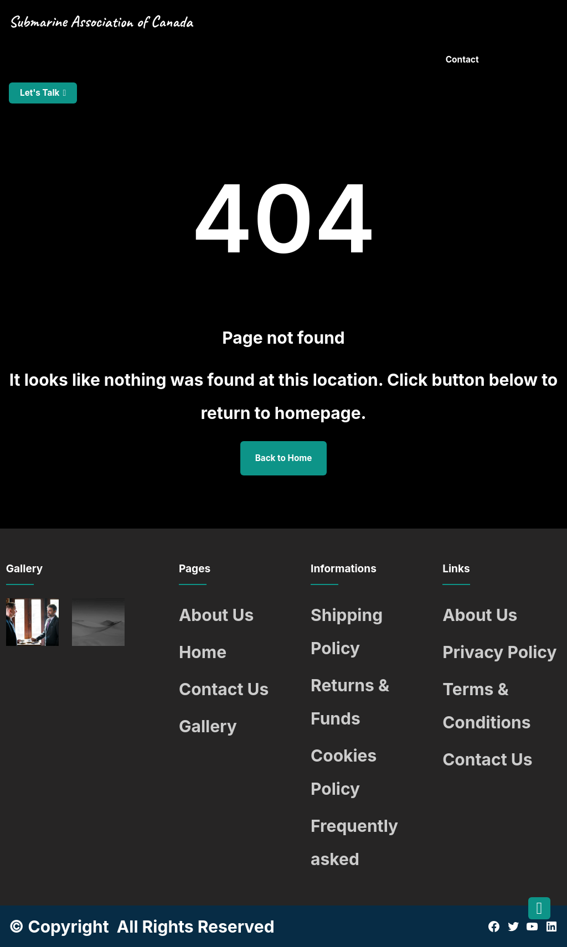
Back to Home (283, 458)
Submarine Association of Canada (100, 22)
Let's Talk (40, 92)
